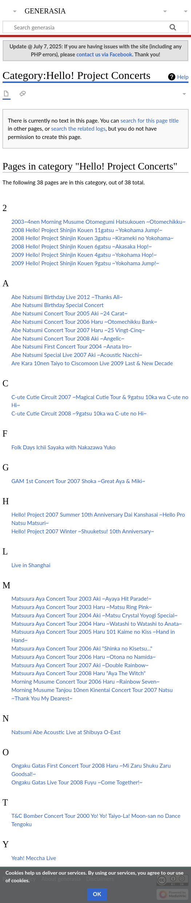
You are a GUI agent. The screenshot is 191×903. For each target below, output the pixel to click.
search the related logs (78, 128)
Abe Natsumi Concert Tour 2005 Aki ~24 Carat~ (69, 313)
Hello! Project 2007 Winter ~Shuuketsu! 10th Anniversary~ (82, 531)
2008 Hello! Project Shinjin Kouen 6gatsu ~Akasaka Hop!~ (81, 246)
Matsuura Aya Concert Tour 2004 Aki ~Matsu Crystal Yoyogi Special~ (94, 615)
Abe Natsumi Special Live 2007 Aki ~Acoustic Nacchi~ (76, 354)
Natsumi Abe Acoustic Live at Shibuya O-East (65, 732)
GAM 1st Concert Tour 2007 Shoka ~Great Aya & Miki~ (78, 481)
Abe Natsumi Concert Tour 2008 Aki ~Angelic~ (67, 338)
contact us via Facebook (104, 54)
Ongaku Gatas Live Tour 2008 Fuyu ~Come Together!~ (77, 782)
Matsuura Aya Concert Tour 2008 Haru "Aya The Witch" (78, 673)
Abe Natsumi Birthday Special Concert (57, 305)
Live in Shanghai (30, 565)
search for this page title (149, 120)
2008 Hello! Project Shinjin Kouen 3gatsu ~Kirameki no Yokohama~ (92, 238)
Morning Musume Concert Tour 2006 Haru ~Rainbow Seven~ (85, 681)
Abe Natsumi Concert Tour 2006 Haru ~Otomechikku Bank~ (84, 321)
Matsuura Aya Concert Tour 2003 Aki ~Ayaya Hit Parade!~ (81, 598)
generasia (45, 10)
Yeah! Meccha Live (33, 858)
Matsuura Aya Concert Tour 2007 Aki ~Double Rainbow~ (80, 665)
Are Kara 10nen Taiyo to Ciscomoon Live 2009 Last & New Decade (92, 363)
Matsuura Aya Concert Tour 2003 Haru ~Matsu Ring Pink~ (81, 607)
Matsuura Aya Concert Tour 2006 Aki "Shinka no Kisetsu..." (81, 648)
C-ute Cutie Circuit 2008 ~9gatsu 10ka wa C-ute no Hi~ (79, 413)
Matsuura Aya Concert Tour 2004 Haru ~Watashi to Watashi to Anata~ (96, 623)
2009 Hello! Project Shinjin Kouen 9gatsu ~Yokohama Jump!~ (85, 263)
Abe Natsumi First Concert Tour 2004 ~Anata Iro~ (71, 346)
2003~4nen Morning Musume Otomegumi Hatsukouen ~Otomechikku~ (98, 221)
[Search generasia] (95, 27)
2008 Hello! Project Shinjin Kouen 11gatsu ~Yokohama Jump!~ (86, 230)
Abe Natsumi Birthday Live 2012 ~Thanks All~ (67, 297)
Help (182, 76)
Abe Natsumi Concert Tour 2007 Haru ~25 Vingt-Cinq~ (78, 330)
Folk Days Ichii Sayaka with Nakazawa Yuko (63, 447)
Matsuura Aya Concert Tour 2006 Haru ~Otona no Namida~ (83, 656)
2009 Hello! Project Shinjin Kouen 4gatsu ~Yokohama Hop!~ (84, 254)
